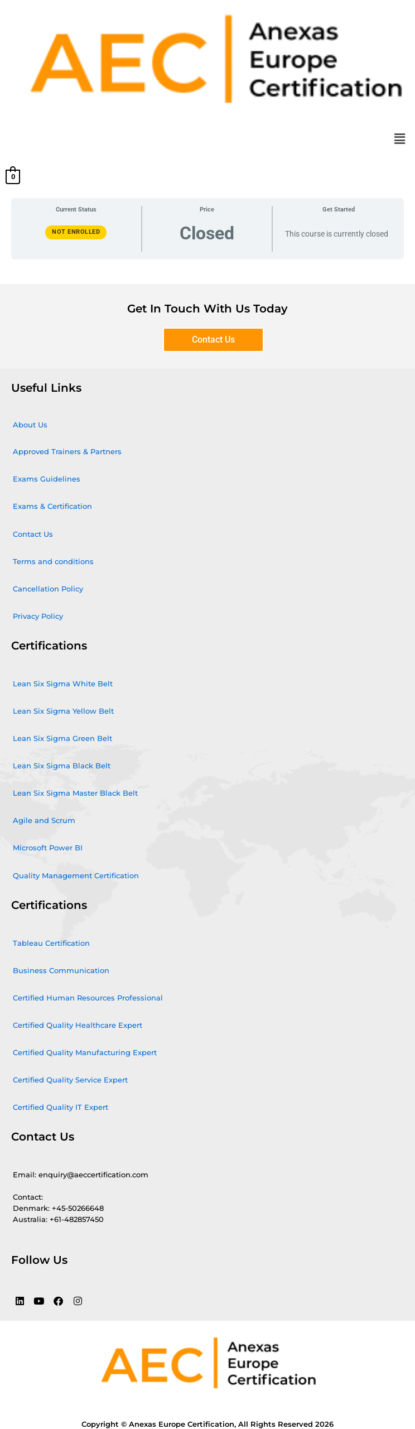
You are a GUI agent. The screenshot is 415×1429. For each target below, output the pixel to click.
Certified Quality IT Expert (60, 1107)
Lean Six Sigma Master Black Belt (75, 792)
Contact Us (33, 534)
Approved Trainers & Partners (67, 451)
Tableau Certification (51, 943)
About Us (30, 424)
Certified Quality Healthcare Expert (77, 1025)
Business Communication (61, 970)
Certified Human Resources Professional (88, 997)
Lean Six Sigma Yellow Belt (63, 710)
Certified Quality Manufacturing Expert (85, 1052)
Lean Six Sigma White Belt (63, 683)
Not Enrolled (76, 231)
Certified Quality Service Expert (70, 1079)
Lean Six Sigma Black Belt (61, 765)
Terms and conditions (53, 561)
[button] (399, 139)
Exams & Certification (52, 506)
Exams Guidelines (46, 478)
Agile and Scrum (44, 820)
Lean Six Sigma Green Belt (62, 738)
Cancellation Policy (48, 588)
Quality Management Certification (76, 875)
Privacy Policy (38, 616)
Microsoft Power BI (48, 847)
